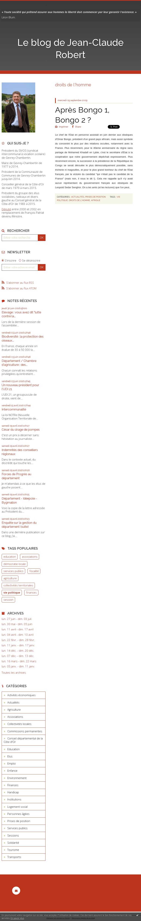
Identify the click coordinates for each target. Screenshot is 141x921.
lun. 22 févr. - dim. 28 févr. (18, 640)
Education (13, 749)
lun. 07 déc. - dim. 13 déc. (18, 656)
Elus (9, 756)
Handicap (13, 792)
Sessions (13, 835)
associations (29, 556)
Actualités (13, 702)
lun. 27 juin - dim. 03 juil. (17, 619)
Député (6, 209)
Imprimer (61, 127)
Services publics (17, 828)
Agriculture (14, 709)
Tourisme (13, 850)
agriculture (10, 578)
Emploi (11, 763)
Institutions (14, 799)
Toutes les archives (14, 672)
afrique (95, 200)
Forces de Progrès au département (16, 476)
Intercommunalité (14, 409)
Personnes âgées (18, 814)
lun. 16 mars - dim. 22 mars (19, 661)
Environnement (17, 778)
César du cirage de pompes (21, 429)
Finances (12, 785)
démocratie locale (14, 564)
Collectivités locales (19, 724)
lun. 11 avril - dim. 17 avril (17, 629)
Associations (15, 717)
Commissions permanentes (24, 731)
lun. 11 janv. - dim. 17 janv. (18, 645)
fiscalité (34, 571)
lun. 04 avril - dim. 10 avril (17, 634)
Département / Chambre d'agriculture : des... (19, 363)
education (9, 556)
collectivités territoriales (18, 585)
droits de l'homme (79, 200)
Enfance (12, 770)
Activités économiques (21, 695)
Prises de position (18, 821)
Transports (14, 857)
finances (31, 592)
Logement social (17, 806)
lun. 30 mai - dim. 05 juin (17, 624)
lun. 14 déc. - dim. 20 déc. (18, 650)
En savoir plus (17, 918)
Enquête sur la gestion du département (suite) (19, 524)
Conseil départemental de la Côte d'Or (23, 740)
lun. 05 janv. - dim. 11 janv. (18, 666)
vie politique (11, 592)
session (8, 599)
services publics (13, 571)
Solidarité (13, 842)
